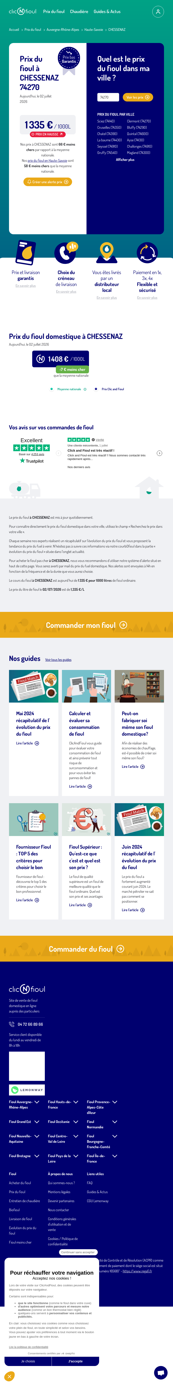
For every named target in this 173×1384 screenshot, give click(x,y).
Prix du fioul (54, 11)
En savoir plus (26, 285)
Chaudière (79, 11)
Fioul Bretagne (20, 1233)
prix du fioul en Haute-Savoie (47, 160)
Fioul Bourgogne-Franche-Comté (98, 1218)
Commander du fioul (86, 1026)
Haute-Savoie (93, 29)
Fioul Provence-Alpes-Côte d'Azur (98, 1184)
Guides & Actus (107, 11)
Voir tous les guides (58, 737)
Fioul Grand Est (20, 1199)
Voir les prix (138, 97)
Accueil (14, 29)
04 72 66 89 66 (26, 1101)
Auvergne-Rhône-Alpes (63, 29)
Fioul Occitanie (59, 1199)
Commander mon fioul (86, 702)
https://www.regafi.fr (137, 1348)
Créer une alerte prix (47, 182)
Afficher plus (125, 159)
